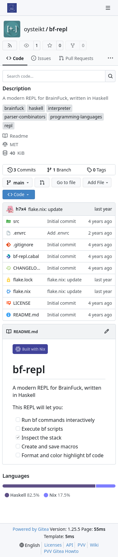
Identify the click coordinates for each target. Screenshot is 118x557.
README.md (26, 315)
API (69, 545)
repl (8, 126)
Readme (15, 136)
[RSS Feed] (10, 45)
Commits (22, 170)
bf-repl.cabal (26, 256)
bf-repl (58, 29)
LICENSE (22, 303)
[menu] (30, 545)
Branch (59, 170)
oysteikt (34, 29)
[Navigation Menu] (108, 8)
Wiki (94, 545)
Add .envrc (58, 233)
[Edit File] (107, 331)
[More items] (110, 58)
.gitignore (23, 245)
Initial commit (61, 221)
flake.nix (22, 291)
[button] (42, 182)
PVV (81, 545)
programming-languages (76, 117)
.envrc (19, 233)
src (16, 221)
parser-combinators (24, 117)
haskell (36, 108)
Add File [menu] (98, 182)
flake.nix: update (45, 209)
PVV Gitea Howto (61, 551)
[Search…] (110, 76)
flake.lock (23, 280)
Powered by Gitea (31, 529)
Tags (96, 170)
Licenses (53, 545)
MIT (10, 144)
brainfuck (14, 108)
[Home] (12, 8)
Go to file (66, 182)
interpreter (59, 108)
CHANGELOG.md (27, 268)
